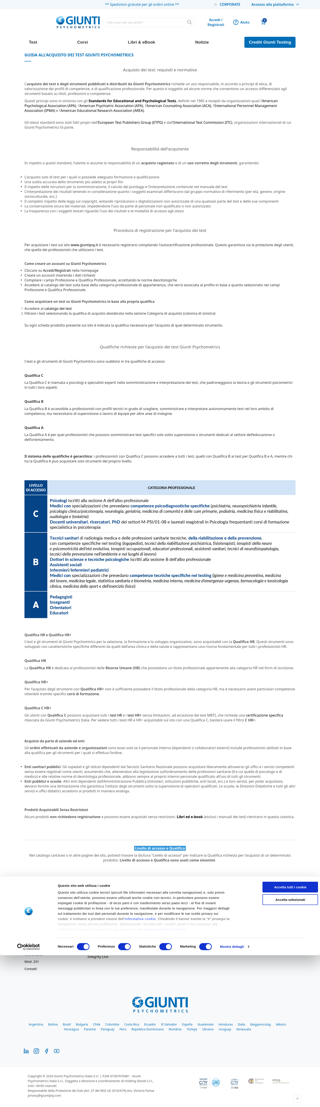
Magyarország (260, 1024)
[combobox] (150, 22)
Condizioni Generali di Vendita (111, 920)
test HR (116, 715)
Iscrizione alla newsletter (107, 935)
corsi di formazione (83, 693)
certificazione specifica (264, 715)
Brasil (67, 1024)
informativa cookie (140, 1070)
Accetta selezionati (272, 1051)
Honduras (226, 1024)
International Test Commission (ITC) (202, 122)
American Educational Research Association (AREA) (102, 110)
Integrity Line (98, 956)
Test (33, 42)
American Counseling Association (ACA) (179, 105)
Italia (241, 1024)
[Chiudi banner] (313, 1035)
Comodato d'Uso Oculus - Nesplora (178, 920)
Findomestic (160, 949)
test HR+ (134, 715)
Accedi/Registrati (57, 270)
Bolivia (53, 1024)
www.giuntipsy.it (84, 244)
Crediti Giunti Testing (270, 42)
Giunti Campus (162, 935)
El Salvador (169, 1024)
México (281, 1024)
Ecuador (150, 1024)
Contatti (30, 969)
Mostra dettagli (232, 1098)
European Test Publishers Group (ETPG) (130, 122)
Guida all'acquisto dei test (170, 913)
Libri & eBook (141, 42)
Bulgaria (82, 1024)
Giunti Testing (161, 927)
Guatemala (205, 1024)
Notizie (202, 42)
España (187, 1024)
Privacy (93, 942)
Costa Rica (131, 1024)
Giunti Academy (163, 942)
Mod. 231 (31, 961)
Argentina (36, 1024)
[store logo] (77, 22)
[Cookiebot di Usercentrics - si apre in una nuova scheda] (28, 1098)
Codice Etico (33, 954)
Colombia (112, 1024)
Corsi (82, 42)
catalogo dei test (58, 308)
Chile (96, 1024)
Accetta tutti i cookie (272, 1039)
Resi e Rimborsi (100, 927)
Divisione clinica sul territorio (46, 927)
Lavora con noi (35, 935)
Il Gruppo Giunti (36, 920)
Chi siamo (32, 913)
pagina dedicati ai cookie (165, 1081)
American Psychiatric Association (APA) (111, 105)
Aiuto (241, 22)
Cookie (93, 949)
